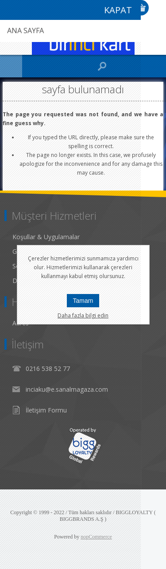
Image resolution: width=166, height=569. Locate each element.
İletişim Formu (46, 410)
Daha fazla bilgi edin (83, 315)
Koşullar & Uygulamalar (46, 237)
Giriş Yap (157, 7)
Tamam (83, 300)
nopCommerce (96, 537)
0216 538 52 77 (48, 368)
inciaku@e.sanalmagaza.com (67, 389)
